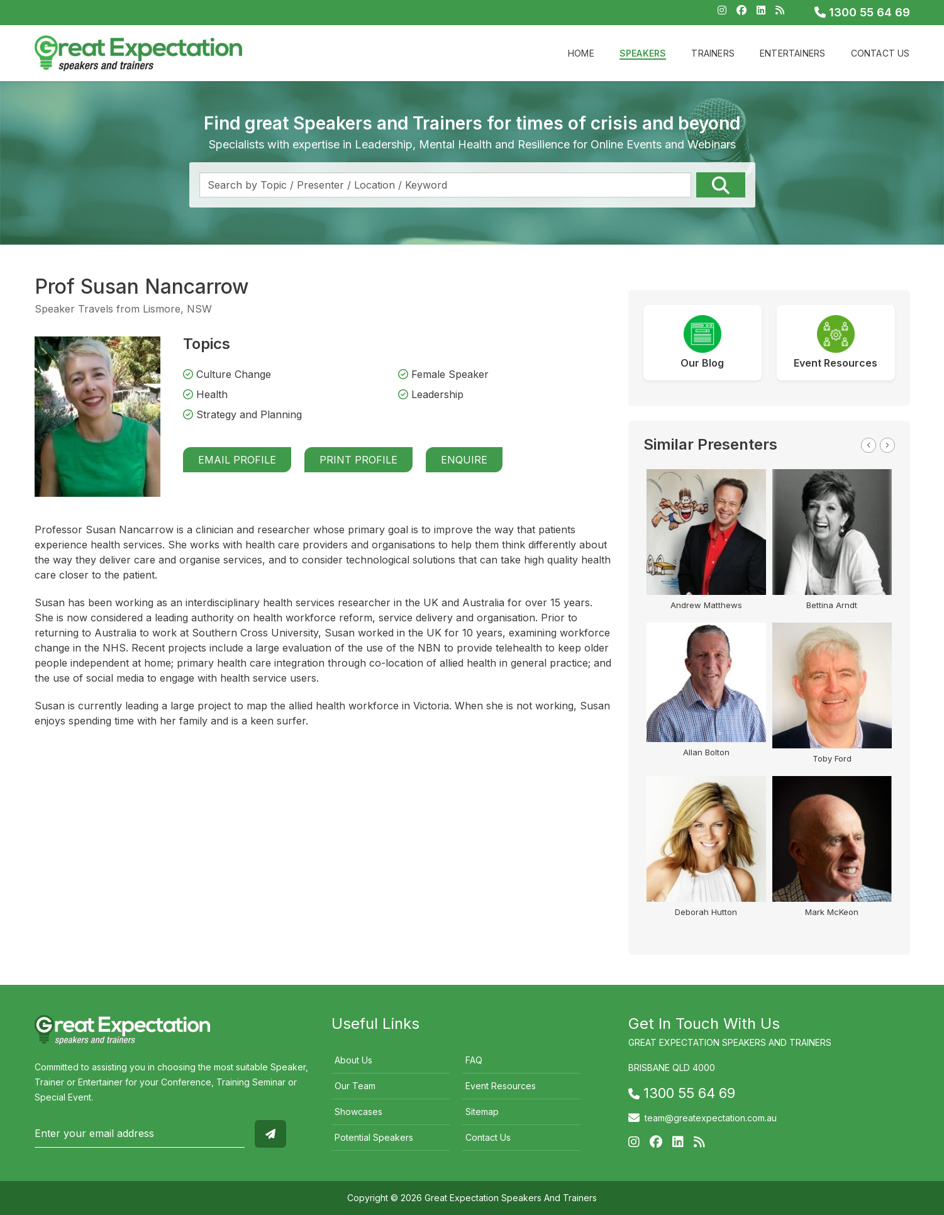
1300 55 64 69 (862, 12)
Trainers (713, 53)
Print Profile (358, 459)
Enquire (464, 459)
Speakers (643, 53)
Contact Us (880, 53)
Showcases (358, 1111)
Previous (868, 445)
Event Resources (500, 1085)
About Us (353, 1060)
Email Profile (237, 459)
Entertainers (792, 53)
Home (581, 53)
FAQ (473, 1060)
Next (887, 445)
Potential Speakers (374, 1137)
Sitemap (482, 1111)
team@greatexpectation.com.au (711, 1117)
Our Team (355, 1085)
